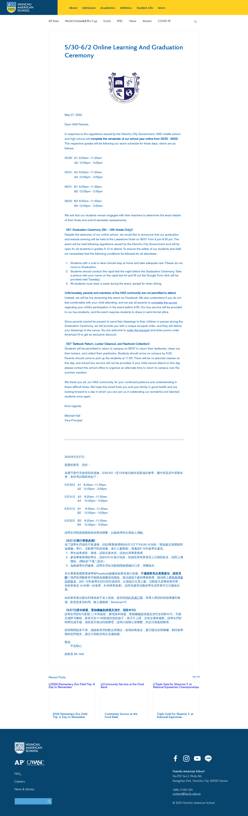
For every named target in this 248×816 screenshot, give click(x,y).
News (132, 21)
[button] (73, 8)
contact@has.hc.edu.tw (187, 794)
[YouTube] (197, 758)
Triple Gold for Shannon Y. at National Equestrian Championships (175, 716)
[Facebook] (175, 758)
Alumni (147, 21)
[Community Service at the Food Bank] (124, 696)
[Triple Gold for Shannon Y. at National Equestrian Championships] (176, 696)
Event (107, 21)
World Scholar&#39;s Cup (81, 21)
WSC (120, 21)
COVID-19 (164, 21)
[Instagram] (186, 758)
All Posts (54, 21)
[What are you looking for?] (28, 801)
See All (196, 676)
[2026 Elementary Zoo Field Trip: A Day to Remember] (72, 696)
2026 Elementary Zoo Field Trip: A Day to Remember (70, 716)
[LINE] (208, 758)
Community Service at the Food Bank (121, 716)
